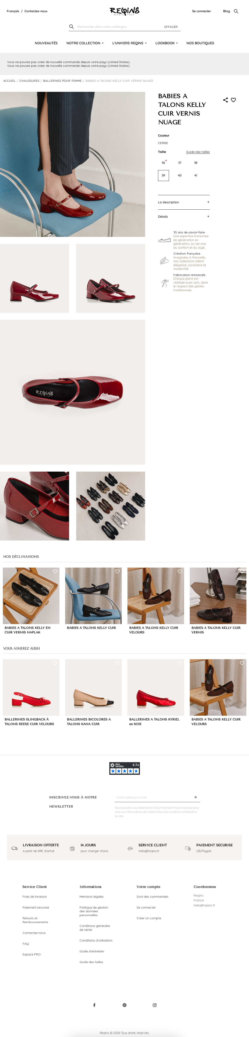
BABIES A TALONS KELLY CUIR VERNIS (216, 630)
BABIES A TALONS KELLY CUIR (91, 628)
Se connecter (201, 11)
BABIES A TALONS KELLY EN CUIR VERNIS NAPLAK (27, 630)
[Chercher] (124, 27)
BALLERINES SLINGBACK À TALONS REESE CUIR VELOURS (29, 722)
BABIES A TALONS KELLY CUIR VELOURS (153, 630)
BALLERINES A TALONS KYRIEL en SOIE (154, 722)
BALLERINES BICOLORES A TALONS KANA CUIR (89, 722)
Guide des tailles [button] (198, 152)
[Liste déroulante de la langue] (13, 11)
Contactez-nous (35, 11)
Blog (226, 11)
